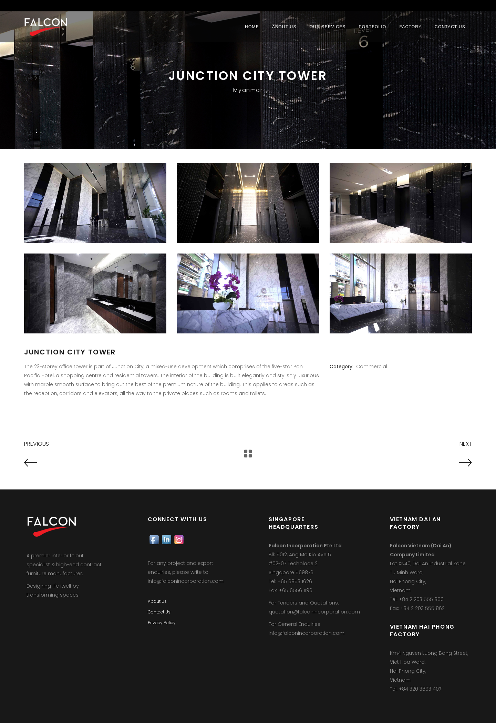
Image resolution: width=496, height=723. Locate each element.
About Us (157, 601)
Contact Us (159, 612)
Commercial (371, 366)
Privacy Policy (162, 623)
